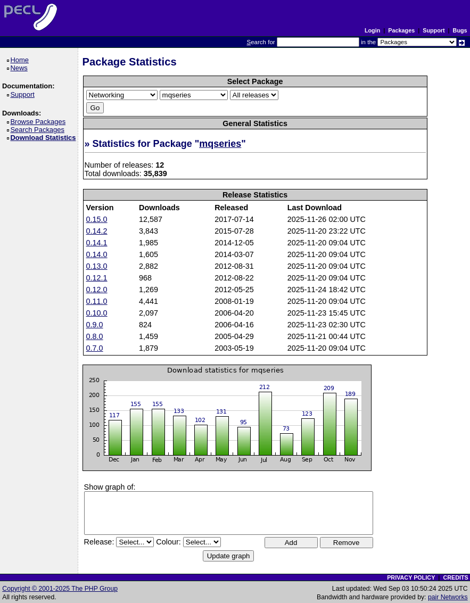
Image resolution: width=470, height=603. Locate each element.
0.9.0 (94, 324)
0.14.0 (97, 254)
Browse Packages (39, 122)
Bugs (460, 30)
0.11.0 (97, 301)
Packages (401, 30)
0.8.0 (94, 336)
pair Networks (448, 597)
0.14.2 (97, 231)
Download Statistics (44, 138)
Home (21, 60)
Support (433, 30)
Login (372, 30)
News (20, 68)
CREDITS (455, 577)
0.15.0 (97, 219)
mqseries (220, 143)
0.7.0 (94, 348)
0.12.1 (97, 278)
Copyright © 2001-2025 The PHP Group (60, 588)
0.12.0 (97, 289)
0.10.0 (97, 313)
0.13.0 (97, 266)
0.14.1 (97, 242)
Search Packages (38, 130)
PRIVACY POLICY (411, 577)
